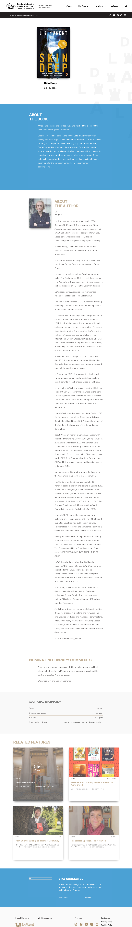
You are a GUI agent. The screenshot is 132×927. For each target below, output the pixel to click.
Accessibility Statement (106, 910)
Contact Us (105, 899)
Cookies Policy (107, 906)
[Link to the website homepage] (31, 6)
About (69, 6)
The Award (82, 6)
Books (29, 16)
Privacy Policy (106, 902)
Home (13, 16)
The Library (98, 6)
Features (113, 6)
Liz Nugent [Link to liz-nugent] (79, 53)
